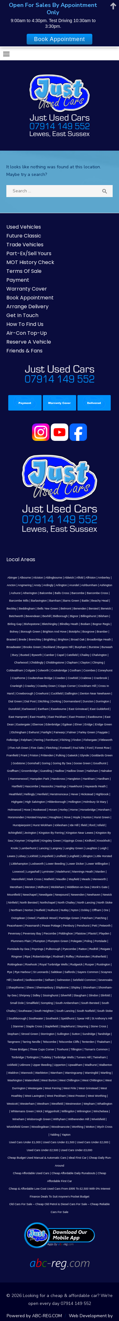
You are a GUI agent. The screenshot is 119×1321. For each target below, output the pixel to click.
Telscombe (49, 1041)
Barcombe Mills (19, 600)
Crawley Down (46, 686)
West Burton (49, 1080)
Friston (34, 755)
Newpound (62, 894)
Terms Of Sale (24, 271)
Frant (24, 755)
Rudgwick (76, 964)
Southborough (18, 1018)
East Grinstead (78, 709)
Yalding (54, 1134)
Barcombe (77, 593)
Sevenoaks (105, 980)
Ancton (11, 585)
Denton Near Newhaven (95, 693)
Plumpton (39, 941)
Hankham (89, 778)
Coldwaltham (15, 670)
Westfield (57, 1103)
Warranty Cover (26, 288)
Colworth (43, 670)
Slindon (93, 995)
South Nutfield (86, 1010)
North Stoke (105, 902)
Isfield (101, 825)
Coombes (89, 670)
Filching (65, 740)
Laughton (91, 848)
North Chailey (66, 902)
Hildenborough (56, 801)
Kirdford (90, 840)
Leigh (103, 848)
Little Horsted (103, 856)
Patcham (87, 918)
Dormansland (72, 701)
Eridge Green (103, 724)
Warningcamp (74, 1072)
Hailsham (92, 770)
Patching (100, 918)
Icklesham (61, 825)
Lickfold (33, 856)
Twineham (99, 1057)
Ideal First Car (78, 1157)
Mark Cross (34, 879)
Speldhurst (68, 1018)
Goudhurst (99, 763)
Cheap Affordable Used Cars (31, 1173)
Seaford (18, 980)
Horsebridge (88, 809)
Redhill (93, 949)
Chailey (84, 655)
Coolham (75, 670)
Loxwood (18, 871)
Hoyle (76, 817)
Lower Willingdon (97, 863)
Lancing (44, 848)
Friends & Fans (24, 350)
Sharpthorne (16, 987)
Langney (56, 848)
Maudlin (61, 879)
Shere (30, 987)
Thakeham (103, 1041)
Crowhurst (42, 693)
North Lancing (86, 902)
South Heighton (44, 1010)
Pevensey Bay (32, 933)
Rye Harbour (23, 972)
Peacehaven (15, 925)
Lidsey (22, 856)
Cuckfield (57, 693)
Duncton (88, 701)
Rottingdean (15, 964)
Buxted (24, 655)
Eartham (43, 709)
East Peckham (57, 716)
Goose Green (82, 763)
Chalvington (99, 655)
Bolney (14, 631)
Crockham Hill (87, 686)
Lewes (11, 856)
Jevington (30, 832)
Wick (39, 1111)
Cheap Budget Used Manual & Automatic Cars (37, 1157)
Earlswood (29, 709)
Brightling (50, 639)
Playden (104, 933)
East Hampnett (18, 716)
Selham (50, 980)
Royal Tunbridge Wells (53, 964)
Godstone (19, 763)
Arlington (61, 585)
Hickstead (87, 794)
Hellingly (29, 794)
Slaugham (80, 995)
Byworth (36, 655)
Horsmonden (16, 817)
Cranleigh (16, 686)
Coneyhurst (105, 670)
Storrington (48, 1034)
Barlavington (39, 600)
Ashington (106, 585)
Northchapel (48, 902)
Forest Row (102, 747)
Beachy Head (99, 600)
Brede (22, 639)
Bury (15, 655)
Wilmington (84, 1111)
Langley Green (73, 848)
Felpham (26, 740)
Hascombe (31, 786)
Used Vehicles (23, 227)
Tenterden (88, 1041)
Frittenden (47, 755)
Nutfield (40, 910)
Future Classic (23, 235)
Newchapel (30, 894)
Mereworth (99, 879)
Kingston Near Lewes (79, 832)
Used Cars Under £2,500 (42, 1150)
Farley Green (86, 732)
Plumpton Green (58, 941)
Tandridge (104, 1034)
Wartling (106, 1072)
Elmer (78, 724)
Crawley (30, 686)
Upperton (60, 1064)
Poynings (37, 949)
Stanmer (18, 1026)
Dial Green (15, 701)
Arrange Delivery (27, 306)
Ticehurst (62, 1049)
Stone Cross (98, 1026)
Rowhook (31, 964)
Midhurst (43, 887)
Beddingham (27, 608)
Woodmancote (60, 1126)
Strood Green (29, 1034)
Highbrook (102, 794)
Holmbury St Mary (94, 801)
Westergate (35, 1088)
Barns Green (71, 600)
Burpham (81, 647)
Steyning (82, 1026)
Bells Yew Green (47, 608)
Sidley (37, 995)
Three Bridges (19, 1049)
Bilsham (103, 616)
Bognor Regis (101, 624)
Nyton (75, 910)
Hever (74, 794)
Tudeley (46, 1057)
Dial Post (30, 701)
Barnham (55, 600)
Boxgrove (88, 631)
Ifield (84, 825)
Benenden (79, 608)
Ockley (85, 910)
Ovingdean (18, 918)
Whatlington (104, 1103)
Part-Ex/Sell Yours (28, 253)
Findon (76, 740)
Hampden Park (39, 778)
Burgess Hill (65, 647)
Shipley (76, 987)
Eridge (88, 724)
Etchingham (18, 732)
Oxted (31, 918)
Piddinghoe (66, 933)
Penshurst (83, 925)
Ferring (38, 740)
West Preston (76, 1095)
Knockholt (103, 840)
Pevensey (14, 933)
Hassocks (47, 786)
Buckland (49, 647)
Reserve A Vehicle (28, 341)
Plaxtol (92, 933)
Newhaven (94, 894)
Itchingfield (15, 832)
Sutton (76, 1034)
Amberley (104, 577)
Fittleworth (106, 740)
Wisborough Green (39, 1119)
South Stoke (105, 1010)
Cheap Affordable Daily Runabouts (73, 1173)
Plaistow (80, 933)
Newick (107, 894)
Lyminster (48, 871)
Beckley (12, 608)
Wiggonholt (52, 1111)
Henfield (42, 794)
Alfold (79, 577)
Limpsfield (46, 856)
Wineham (18, 1119)
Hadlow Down (75, 770)
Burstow (94, 647)
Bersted (94, 608)
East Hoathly (38, 716)
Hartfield (17, 786)
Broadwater (13, 647)
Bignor (74, 616)
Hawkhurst (76, 786)
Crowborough (24, 693)
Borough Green (31, 631)
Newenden (77, 894)
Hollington (74, 801)
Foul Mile (79, 747)
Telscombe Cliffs (69, 1041)
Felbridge (13, 740)
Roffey (70, 956)
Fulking (60, 755)
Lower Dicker (75, 863)
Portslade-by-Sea (18, 949)
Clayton (85, 662)
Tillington (76, 1049)
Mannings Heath (82, 871)
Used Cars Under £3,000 (76, 1150)
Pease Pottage (51, 925)
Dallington (71, 693)
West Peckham (56, 1095)
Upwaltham (75, 1064)
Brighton (63, 639)
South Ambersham (67, 1003)
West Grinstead (88, 1088)
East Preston (77, 716)
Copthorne (18, 678)
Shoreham (89, 987)
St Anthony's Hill (101, 1018)
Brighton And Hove (55, 631)
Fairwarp (59, 732)
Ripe (27, 956)
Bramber (102, 631)
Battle (85, 600)
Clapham (72, 662)
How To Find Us (24, 324)
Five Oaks (37, 747)
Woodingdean (40, 1126)
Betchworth (16, 616)
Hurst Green (101, 817)
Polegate (76, 941)
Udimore (24, 1064)
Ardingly (48, 585)
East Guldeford (99, 709)
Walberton (105, 1064)
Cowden (60, 678)
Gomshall (33, 763)
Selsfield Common (84, 980)
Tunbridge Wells (63, 1057)
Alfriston (90, 577)
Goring (46, 763)
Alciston (38, 577)
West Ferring (53, 1088)
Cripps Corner (67, 686)
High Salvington (35, 801)
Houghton (55, 817)
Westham (43, 1103)
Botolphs (74, 631)
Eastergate (23, 724)
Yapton (66, 1134)
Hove (67, 817)
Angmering (25, 585)
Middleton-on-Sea (78, 887)
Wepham (89, 1103)
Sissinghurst (50, 995)
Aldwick (69, 577)
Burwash (107, 647)
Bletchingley (50, 624)
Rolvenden (83, 956)
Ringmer (16, 956)
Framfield (12, 755)
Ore (105, 910)
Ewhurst (34, 732)
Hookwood (39, 809)
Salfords (69, 972)
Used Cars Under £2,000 (93, 1142)
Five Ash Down (19, 747)
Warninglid (91, 1072)
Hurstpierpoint (21, 825)
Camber (49, 655)
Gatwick (73, 755)
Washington (14, 1080)
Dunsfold (14, 709)
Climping (97, 662)
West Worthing (97, 1095)
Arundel (74, 585)
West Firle (69, 1088)
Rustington (103, 964)
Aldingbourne (53, 577)
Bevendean (33, 616)
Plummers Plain (21, 941)
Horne (74, 809)
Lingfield (74, 856)
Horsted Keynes (37, 817)
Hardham (103, 778)
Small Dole (17, 1003)
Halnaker (106, 770)
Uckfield (12, 1064)
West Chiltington (92, 1080)
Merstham (16, 887)
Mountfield (13, 894)
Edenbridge (52, 724)
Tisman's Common (96, 1049)
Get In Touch (22, 315)
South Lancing (65, 1010)
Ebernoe (37, 724)
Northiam (17, 910)
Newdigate (46, 894)
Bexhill (46, 616)
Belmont (66, 608)
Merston (30, 887)
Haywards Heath (95, 786)
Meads (86, 879)
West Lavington (34, 1095)
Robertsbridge (42, 956)
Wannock (27, 1072)
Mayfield (74, 879)
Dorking (56, 701)
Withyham (59, 1119)
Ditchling (43, 701)
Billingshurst (88, 616)
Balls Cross (62, 593)
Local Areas (20, 559)
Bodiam (85, 624)
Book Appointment (30, 297)
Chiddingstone (55, 662)
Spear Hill (83, 1018)
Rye (9, 972)
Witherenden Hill (78, 1119)
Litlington (87, 856)
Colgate (30, 670)
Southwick (51, 1018)
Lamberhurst (28, 848)
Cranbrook (100, 678)
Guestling (46, 770)
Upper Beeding (42, 1064)
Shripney (24, 995)
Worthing (77, 1126)
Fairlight (46, 732)
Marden (100, 871)
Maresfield (18, 879)
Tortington (32, 1057)
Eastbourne (95, 716)
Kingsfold (33, 840)
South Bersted (90, 1003)
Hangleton (73, 778)
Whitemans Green (22, 1111)
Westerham (27, 1103)
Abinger (12, 577)
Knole (14, 848)
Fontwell (65, 747)
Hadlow (59, 770)
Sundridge (88, 1034)
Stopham (13, 1034)
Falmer (71, 732)
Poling (88, 941)
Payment (17, 280)
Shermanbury (44, 987)
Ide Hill (74, 825)
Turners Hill (83, 1057)
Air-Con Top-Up (26, 333)
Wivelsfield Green (18, 1126)
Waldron (13, 1072)
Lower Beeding (55, 863)
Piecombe (49, 933)
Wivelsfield (98, 1119)
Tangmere (13, 1041)
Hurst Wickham (42, 825)
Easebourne (58, 709)
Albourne (25, 577)
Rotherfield (99, 956)
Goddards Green (102, 755)
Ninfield (12, 902)
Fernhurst (52, 740)
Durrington (102, 701)
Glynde (84, 755)
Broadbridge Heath (99, 639)
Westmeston (73, 1103)
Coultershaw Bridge (40, 678)
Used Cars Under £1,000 (25, 1142)
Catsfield (72, 655)
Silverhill (66, 995)
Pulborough (53, 949)
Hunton (87, 817)
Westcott (12, 1103)
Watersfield (32, 1080)
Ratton (82, 949)
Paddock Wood (46, 918)
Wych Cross (104, 1126)
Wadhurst (91, 1064)
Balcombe (46, 593)
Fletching (52, 747)
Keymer (20, 840)
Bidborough (60, 616)
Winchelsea (100, 1111)
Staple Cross (34, 1026)
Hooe (26, 809)
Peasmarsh (32, 925)
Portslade (101, 941)
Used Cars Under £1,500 (59, 1142)
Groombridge (29, 770)
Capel (60, 655)
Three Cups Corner (42, 1049)
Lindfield (61, 856)
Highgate (17, 801)
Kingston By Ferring (51, 832)
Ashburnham (89, 585)
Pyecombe (69, 949)
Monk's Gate (100, 887)
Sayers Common (87, 972)
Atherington (30, 593)
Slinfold (105, 995)
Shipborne (62, 987)
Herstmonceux (59, 794)
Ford (90, 747)
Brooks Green (32, 647)
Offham (96, 910)
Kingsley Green (51, 840)
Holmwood (15, 809)
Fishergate (90, 740)
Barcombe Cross (97, 593)
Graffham (13, 770)
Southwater (36, 1018)
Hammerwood (19, 778)
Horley (64, 809)
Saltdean (56, 972)
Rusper (89, 964)
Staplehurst (67, 1026)
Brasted (12, 639)
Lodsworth (37, 863)
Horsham (104, 809)
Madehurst (63, 871)
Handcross (58, 778)
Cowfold (73, 678)
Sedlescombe (34, 980)
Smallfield (32, 1003)
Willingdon (68, 1111)
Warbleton (41, 1072)
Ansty (37, 585)
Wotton (90, 1126)
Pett (94, 925)
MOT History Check (30, 262)
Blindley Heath (69, 624)
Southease (25, 1010)
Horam (53, 809)
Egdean (67, 724)
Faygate (102, 732)
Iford (92, 825)
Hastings (61, 786)
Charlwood (21, 662)
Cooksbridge (59, 670)
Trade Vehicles (24, 244)
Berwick (106, 608)
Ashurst (16, 593)
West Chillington (69, 1080)
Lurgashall (33, 871)
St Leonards (41, 972)
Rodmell (58, 956)
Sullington (63, 1034)
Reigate (105, 949)
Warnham (56, 1072)
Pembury (68, 925)
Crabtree (85, 678)
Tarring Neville (31, 1041)
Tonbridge (17, 1057)
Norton (28, 910)
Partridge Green (69, 918)
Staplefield (51, 1026)
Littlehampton (19, 863)
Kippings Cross (73, 840)
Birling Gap (15, 624)
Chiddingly (36, 662)
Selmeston (63, 980)
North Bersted (29, 902)
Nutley (65, 910)
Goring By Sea (62, 763)
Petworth (105, 925)
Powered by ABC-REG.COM (34, 1316)
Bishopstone (32, 624)
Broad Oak (78, 639)
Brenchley (35, 639)
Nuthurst (53, 910)
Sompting (47, 1003)
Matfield (49, 879)
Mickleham (57, 887)
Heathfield (15, 794)
